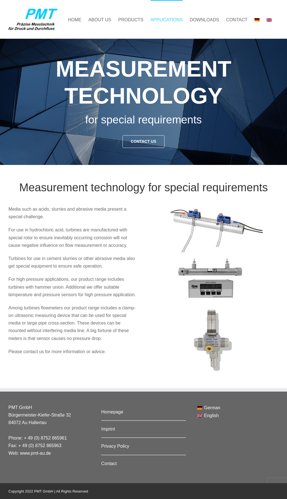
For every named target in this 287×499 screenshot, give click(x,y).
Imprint (108, 429)
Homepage (112, 412)
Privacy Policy (115, 446)
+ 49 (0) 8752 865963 (39, 445)
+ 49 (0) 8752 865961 (45, 438)
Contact (109, 463)
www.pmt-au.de (35, 453)
